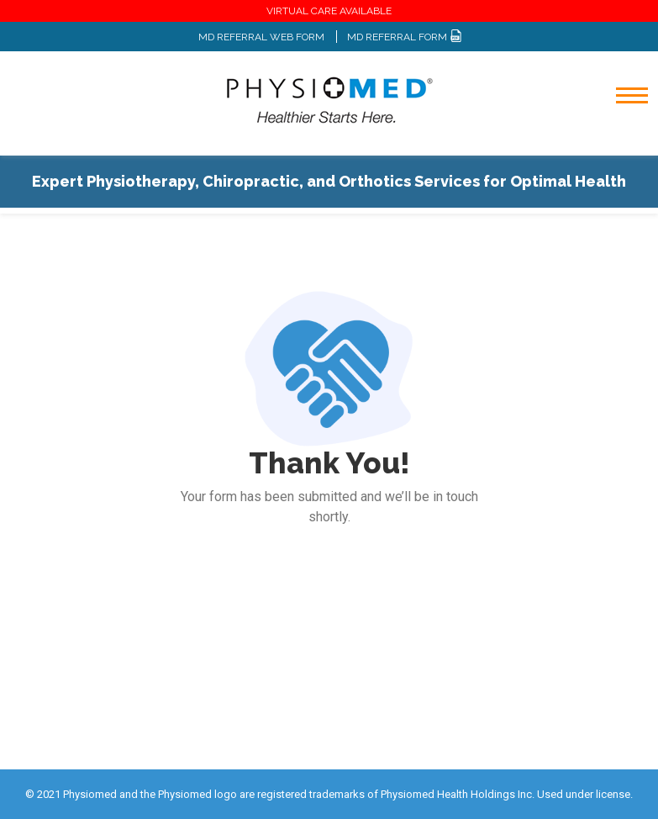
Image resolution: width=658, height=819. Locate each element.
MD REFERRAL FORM (404, 36)
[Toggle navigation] (620, 139)
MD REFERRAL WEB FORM (261, 37)
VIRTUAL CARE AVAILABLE (329, 11)
